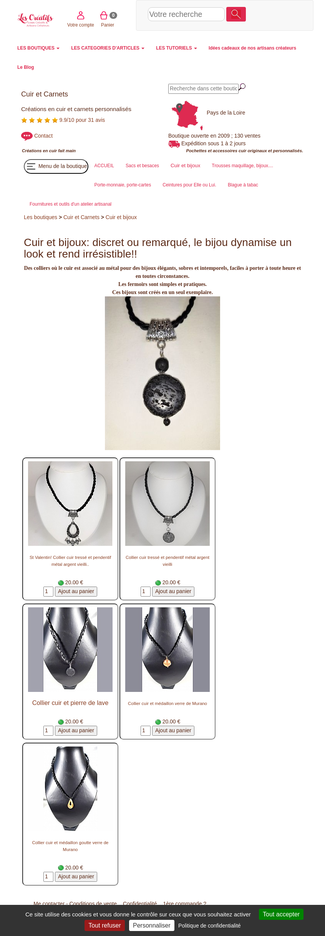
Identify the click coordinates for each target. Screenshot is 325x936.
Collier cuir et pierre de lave (70, 702)
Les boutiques (40, 217)
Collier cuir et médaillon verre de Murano (167, 703)
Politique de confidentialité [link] (209, 926)
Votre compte (260, 15)
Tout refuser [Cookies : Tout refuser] (104, 925)
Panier (287, 15)
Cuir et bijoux (121, 217)
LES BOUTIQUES (38, 48)
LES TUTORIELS (176, 48)
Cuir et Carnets (81, 217)
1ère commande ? (184, 904)
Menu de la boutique (56, 166)
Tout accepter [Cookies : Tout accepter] (281, 914)
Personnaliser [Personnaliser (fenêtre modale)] (152, 925)
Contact (43, 136)
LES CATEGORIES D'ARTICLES (107, 48)
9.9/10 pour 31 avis (63, 120)
